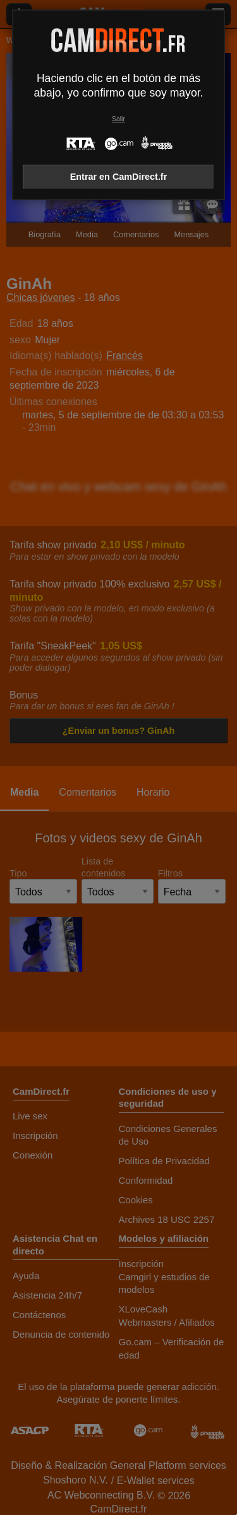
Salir (118, 118)
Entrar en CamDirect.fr (118, 177)
